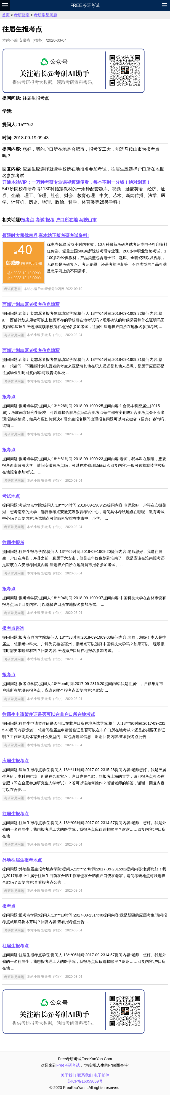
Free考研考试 (85, 5)
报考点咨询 (13, 628)
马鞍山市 (88, 219)
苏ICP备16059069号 (85, 1081)
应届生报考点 (15, 760)
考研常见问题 (45, 15)
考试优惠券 (12, 289)
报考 (50, 219)
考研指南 (22, 15)
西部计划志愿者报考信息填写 (31, 304)
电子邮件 (101, 1075)
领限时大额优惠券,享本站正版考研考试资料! (45, 235)
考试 (40, 219)
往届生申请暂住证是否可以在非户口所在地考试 (48, 714)
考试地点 (11, 496)
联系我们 (85, 1075)
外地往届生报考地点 (22, 860)
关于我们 (68, 1075)
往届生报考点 (15, 813)
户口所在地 (67, 219)
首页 (6, 15)
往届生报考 (13, 542)
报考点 (27, 219)
